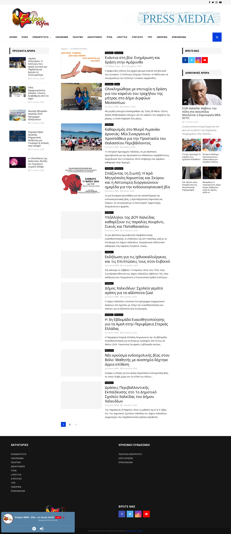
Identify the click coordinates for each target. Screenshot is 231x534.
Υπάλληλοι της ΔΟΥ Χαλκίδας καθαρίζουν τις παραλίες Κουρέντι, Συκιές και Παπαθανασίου (134, 222)
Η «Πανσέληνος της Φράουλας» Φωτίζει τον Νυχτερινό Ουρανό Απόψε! (37, 162)
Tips (149, 37)
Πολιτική (78, 37)
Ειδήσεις (109, 53)
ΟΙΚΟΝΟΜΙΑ (17, 458)
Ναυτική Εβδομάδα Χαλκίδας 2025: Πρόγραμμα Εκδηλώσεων (37, 115)
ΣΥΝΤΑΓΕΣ (16, 478)
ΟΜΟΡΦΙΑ (16, 486)
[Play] (34, 528)
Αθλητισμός (94, 37)
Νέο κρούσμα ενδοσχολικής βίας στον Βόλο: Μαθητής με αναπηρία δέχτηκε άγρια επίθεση (137, 360)
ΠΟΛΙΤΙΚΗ (16, 462)
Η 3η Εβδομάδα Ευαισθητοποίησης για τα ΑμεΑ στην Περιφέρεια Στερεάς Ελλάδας (136, 324)
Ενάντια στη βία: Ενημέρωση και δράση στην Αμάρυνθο (132, 59)
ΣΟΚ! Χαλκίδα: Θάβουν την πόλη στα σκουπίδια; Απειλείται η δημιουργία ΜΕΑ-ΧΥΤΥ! (201, 113)
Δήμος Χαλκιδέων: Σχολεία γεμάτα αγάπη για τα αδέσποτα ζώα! (134, 290)
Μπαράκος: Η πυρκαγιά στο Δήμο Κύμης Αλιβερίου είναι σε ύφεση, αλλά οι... (212, 187)
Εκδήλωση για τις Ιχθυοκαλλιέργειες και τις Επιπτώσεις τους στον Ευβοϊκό (137, 259)
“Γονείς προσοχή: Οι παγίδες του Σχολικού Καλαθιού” (191, 157)
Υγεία (109, 37)
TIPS (13, 482)
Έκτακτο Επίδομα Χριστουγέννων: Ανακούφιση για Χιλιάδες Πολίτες (211, 158)
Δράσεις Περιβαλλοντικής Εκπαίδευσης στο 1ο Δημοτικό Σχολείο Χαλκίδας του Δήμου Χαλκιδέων (131, 394)
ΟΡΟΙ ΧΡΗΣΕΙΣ (126, 458)
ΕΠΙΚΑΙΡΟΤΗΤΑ (18, 454)
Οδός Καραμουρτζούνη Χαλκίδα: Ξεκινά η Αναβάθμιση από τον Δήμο (38, 93)
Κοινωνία (118, 53)
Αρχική (13, 37)
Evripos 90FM (113, 106)
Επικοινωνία (179, 37)
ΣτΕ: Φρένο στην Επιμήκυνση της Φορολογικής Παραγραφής (189, 186)
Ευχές (25, 37)
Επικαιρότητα (41, 37)
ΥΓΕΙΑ (14, 470)
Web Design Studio (134, 531)
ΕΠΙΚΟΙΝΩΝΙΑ (18, 490)
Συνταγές (137, 37)
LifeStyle (122, 37)
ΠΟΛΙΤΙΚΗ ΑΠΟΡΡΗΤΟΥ (130, 454)
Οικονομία (61, 37)
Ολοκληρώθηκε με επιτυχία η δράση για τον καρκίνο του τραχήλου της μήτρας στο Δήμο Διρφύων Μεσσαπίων (136, 95)
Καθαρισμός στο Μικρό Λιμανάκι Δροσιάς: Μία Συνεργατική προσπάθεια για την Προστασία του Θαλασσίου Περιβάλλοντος (135, 136)
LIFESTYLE (16, 474)
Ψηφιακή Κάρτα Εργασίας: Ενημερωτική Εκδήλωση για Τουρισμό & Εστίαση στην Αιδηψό (38, 139)
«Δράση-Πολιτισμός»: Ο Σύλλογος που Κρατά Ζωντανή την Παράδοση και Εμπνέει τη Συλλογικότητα (37, 66)
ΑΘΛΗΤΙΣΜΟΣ (18, 466)
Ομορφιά (162, 37)
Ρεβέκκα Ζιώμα (113, 66)
